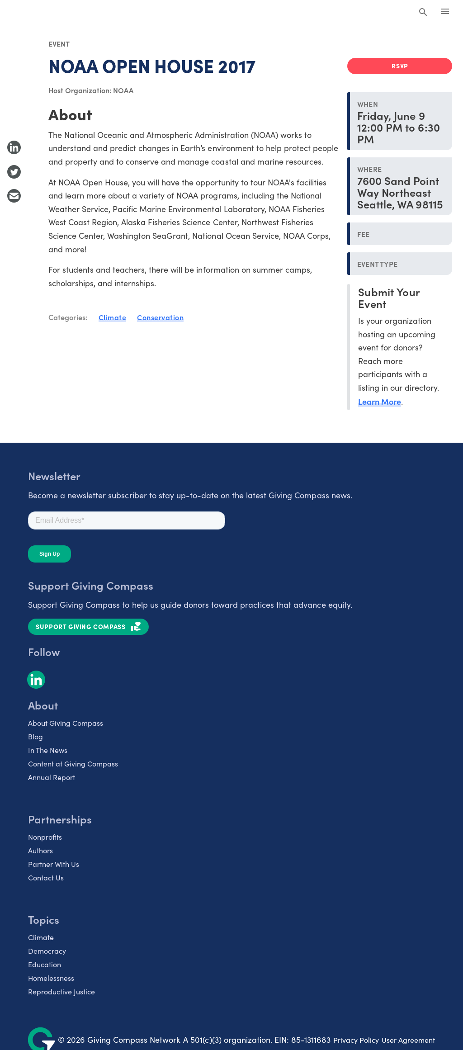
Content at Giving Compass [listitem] (73, 763)
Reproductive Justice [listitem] (61, 991)
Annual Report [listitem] (51, 777)
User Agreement (408, 1040)
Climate (113, 317)
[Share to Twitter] (14, 172)
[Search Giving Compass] (423, 13)
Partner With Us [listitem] (53, 864)
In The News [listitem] (47, 750)
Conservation (160, 317)
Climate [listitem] (41, 937)
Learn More (379, 401)
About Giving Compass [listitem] (65, 723)
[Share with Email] (14, 196)
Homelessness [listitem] (51, 978)
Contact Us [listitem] (46, 877)
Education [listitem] (44, 964)
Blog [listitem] (35, 736)
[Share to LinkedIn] (14, 147)
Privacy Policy (356, 1040)
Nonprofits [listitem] (45, 837)
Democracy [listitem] (47, 950)
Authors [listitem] (40, 850)
